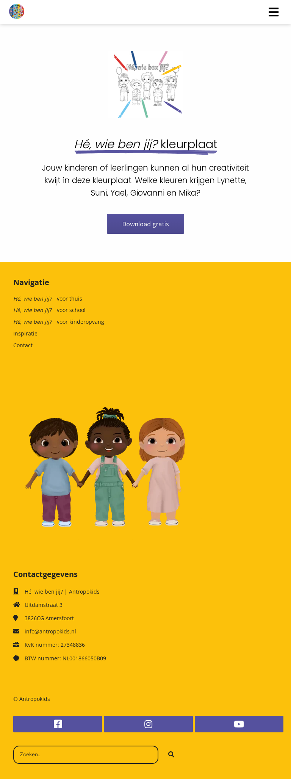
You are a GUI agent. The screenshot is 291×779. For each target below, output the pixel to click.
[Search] (171, 755)
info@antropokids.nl (50, 631)
